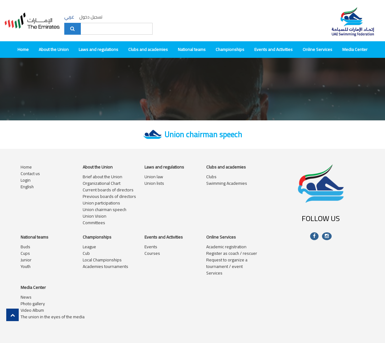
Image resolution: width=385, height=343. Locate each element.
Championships (230, 49)
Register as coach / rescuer (231, 253)
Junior (26, 260)
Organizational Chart (101, 183)
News (26, 297)
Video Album (32, 310)
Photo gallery (33, 304)
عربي (69, 17)
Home (23, 49)
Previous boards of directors (109, 196)
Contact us (30, 173)
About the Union (54, 49)
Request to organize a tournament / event (226, 263)
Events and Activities (273, 49)
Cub (86, 253)
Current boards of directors (108, 190)
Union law (153, 177)
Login (26, 180)
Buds (25, 247)
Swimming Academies (226, 183)
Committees (94, 223)
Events (150, 247)
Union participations (101, 203)
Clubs (211, 177)
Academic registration (226, 247)
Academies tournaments (105, 266)
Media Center (355, 49)
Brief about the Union (102, 177)
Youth (26, 266)
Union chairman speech (104, 209)
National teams (192, 49)
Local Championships (102, 260)
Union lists (154, 183)
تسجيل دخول (90, 17)
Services (214, 273)
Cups (25, 253)
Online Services (317, 49)
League (89, 247)
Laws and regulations (98, 49)
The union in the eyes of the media (53, 317)
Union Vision (94, 216)
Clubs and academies (148, 49)
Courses (152, 253)
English (27, 187)
